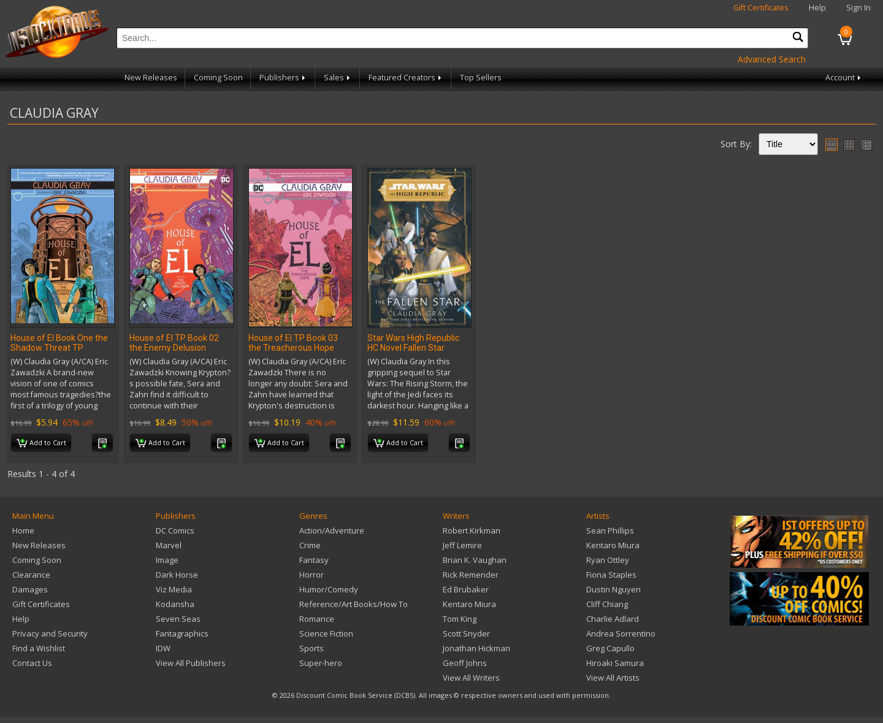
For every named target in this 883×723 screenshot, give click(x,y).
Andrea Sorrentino (621, 633)
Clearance (31, 574)
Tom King (459, 618)
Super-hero (320, 662)
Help (817, 7)
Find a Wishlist (38, 648)
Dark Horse (177, 574)
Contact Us (32, 662)
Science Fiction (326, 633)
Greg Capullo (610, 648)
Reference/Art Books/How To (353, 604)
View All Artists (613, 677)
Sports (311, 648)
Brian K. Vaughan (474, 559)
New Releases (150, 77)
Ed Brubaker (466, 589)
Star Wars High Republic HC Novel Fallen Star (413, 343)
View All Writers (471, 677)
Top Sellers (481, 77)
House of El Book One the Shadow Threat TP (59, 343)
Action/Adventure (331, 530)
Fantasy (314, 559)
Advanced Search (772, 59)
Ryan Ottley (607, 559)
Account (844, 77)
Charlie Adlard (612, 618)
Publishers (283, 77)
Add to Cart (41, 443)
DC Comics (175, 530)
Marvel (169, 545)
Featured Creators (406, 77)
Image (167, 559)
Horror (311, 574)
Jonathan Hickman (476, 648)
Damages (30, 589)
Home (23, 530)
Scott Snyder (466, 633)
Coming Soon (218, 77)
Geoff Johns (465, 662)
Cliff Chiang (607, 604)
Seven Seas (178, 618)
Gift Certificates (761, 7)
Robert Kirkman (471, 530)
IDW (163, 648)
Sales (338, 77)
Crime (310, 545)
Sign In (858, 7)
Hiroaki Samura (615, 662)
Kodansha (175, 604)
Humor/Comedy (328, 589)
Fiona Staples (611, 574)
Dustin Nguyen (613, 589)
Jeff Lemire (462, 545)
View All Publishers (191, 662)
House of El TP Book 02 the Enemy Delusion (174, 343)
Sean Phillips (610, 530)
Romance (316, 618)
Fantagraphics (182, 633)
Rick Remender (471, 574)
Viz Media (174, 589)
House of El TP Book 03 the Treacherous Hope (293, 343)
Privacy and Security (50, 633)
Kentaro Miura (469, 604)
